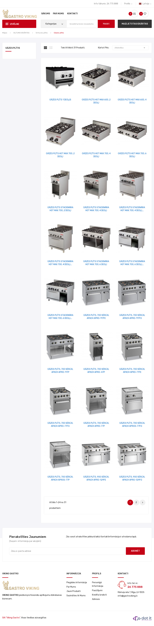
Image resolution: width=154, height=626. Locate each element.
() (143, 14)
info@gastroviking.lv (128, 596)
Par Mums (71, 587)
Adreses (96, 599)
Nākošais (142, 502)
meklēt (106, 24)
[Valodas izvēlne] (145, 3)
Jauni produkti (73, 591)
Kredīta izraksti (99, 595)
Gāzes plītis (12, 48)
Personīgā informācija (97, 584)
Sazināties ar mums (76, 595)
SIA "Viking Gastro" (11, 617)
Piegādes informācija (76, 582)
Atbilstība (130, 48)
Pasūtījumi (97, 590)
